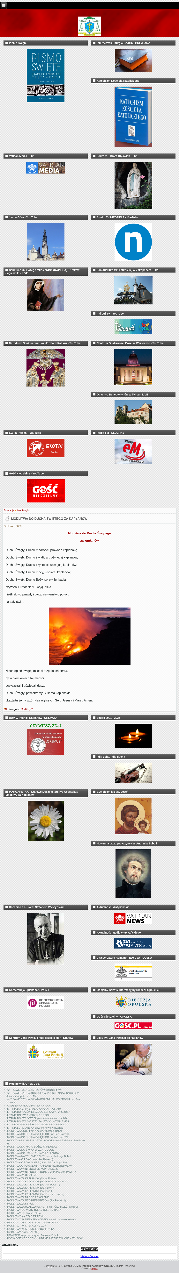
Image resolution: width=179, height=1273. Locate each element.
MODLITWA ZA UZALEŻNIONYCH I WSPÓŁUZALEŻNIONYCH (43, 1206)
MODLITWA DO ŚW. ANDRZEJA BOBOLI (30, 1149)
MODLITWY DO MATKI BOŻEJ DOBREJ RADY (34, 1209)
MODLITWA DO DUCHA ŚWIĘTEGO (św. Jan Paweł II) (38, 1134)
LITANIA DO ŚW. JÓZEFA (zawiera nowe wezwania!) (37, 1118)
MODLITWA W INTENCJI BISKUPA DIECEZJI (33, 1168)
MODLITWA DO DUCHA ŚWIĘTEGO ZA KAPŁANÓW (49, 518)
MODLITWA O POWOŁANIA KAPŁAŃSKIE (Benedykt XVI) (40, 1165)
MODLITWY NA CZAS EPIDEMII (25, 1216)
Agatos (95, 1268)
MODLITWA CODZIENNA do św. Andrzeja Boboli (34, 1130)
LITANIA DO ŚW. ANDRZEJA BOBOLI (28, 1115)
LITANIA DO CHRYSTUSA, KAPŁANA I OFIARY (34, 1108)
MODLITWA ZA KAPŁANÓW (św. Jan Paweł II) (33, 1184)
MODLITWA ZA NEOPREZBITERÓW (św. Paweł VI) (36, 1200)
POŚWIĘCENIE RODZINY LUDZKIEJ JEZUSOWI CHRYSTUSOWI (45, 1238)
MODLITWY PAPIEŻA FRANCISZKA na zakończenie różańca (42, 1219)
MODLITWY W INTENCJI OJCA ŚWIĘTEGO (32, 1222)
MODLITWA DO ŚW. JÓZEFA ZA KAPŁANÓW (33, 1153)
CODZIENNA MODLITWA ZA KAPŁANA (29, 1105)
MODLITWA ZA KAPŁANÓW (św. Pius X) (30, 1191)
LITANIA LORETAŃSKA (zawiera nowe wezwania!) (35, 1127)
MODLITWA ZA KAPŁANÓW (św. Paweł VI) (31, 1187)
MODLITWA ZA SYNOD (20, 1203)
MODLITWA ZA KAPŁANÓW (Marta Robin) (31, 1178)
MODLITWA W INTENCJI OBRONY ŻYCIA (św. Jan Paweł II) (41, 1171)
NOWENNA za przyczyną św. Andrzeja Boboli (32, 1235)
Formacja (9, 510)
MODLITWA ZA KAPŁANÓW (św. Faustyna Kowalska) (37, 1181)
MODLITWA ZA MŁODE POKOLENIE (28, 1197)
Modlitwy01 (23, 510)
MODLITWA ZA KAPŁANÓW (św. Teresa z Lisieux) (35, 1194)
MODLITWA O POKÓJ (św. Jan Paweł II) (30, 1159)
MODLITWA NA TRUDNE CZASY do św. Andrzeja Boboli (39, 1156)
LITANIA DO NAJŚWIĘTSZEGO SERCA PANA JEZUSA (38, 1111)
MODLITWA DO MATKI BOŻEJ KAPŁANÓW (32, 1146)
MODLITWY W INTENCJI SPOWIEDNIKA (31, 1228)
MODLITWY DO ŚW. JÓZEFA (24, 1213)
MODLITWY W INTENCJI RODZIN (26, 1225)
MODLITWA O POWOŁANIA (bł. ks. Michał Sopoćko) (37, 1162)
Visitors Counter (89, 1256)
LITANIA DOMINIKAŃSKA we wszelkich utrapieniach (36, 1124)
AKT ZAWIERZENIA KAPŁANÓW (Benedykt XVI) (35, 1089)
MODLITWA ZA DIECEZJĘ (22, 1175)
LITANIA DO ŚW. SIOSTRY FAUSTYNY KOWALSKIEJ (38, 1121)
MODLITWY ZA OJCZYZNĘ (23, 1232)
